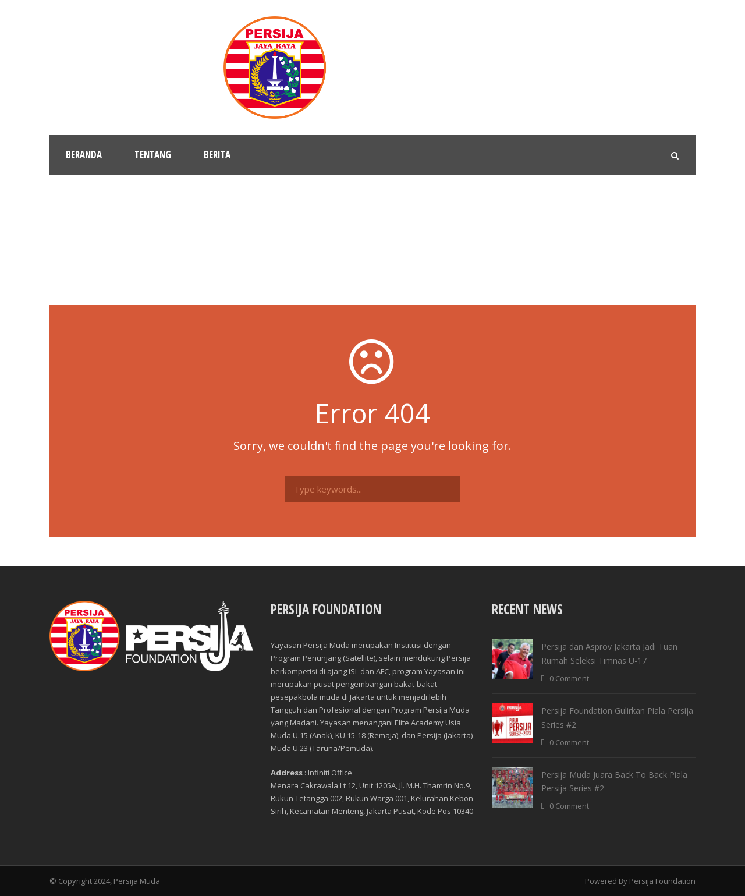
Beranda (84, 154)
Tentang (152, 154)
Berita (217, 154)
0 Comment (569, 678)
